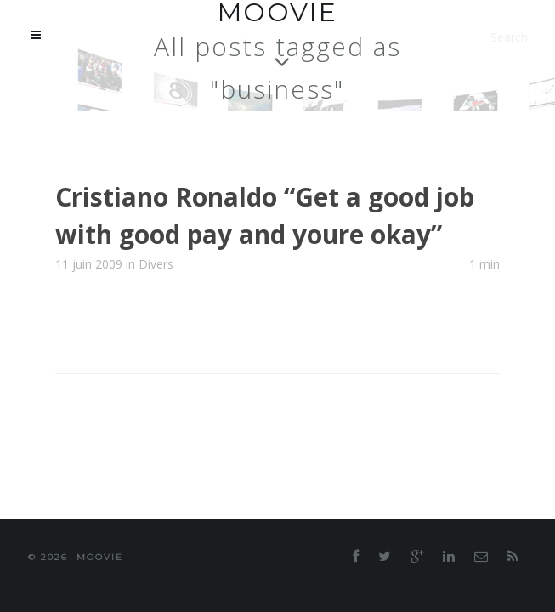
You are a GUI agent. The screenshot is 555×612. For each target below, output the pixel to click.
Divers (156, 213)
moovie (302, 506)
